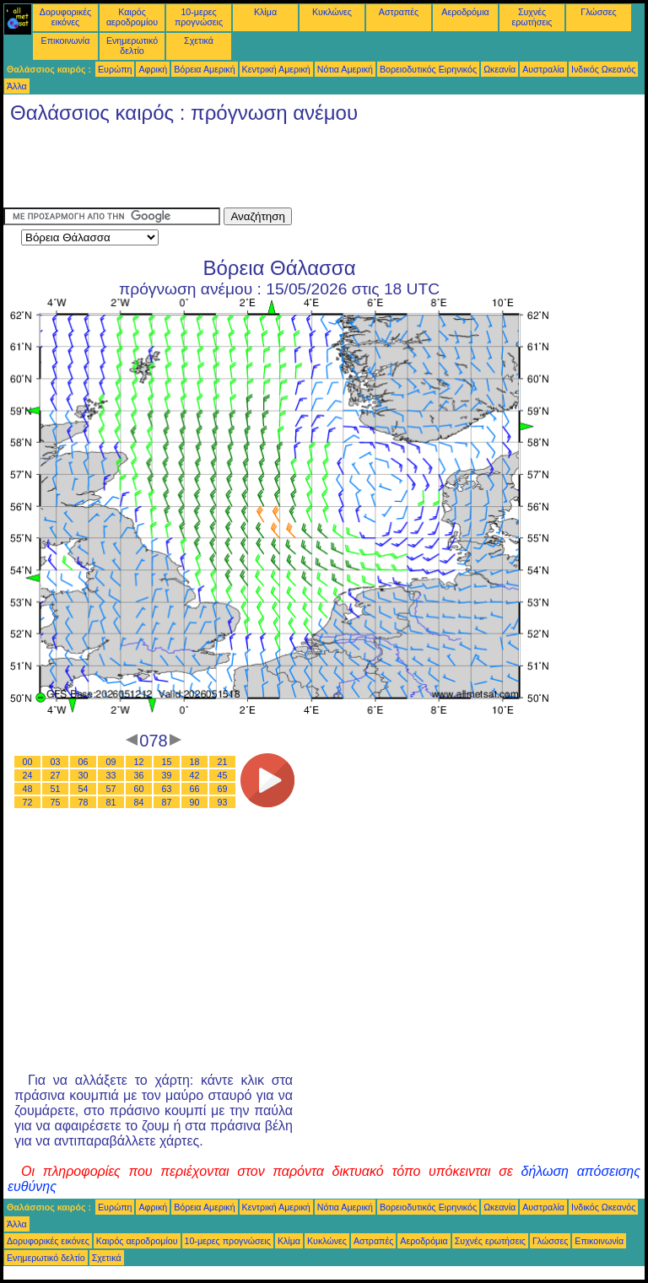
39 (167, 775)
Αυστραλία (543, 69)
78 (83, 802)
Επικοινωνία (65, 40)
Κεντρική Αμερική (276, 69)
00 (28, 762)
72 (28, 802)
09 (111, 762)
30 (83, 775)
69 (223, 789)
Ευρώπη (115, 69)
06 (83, 762)
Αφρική (152, 69)
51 (56, 789)
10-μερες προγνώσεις (199, 17)
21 (223, 762)
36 (139, 775)
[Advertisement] (310, 170)
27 (56, 775)
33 (111, 775)
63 (167, 789)
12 (139, 762)
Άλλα (17, 86)
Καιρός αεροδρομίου (132, 17)
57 (111, 789)
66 (195, 789)
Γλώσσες (598, 12)
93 (223, 802)
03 (56, 762)
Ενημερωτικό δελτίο (132, 45)
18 (195, 762)
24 (28, 775)
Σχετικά (198, 40)
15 (167, 762)
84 (139, 802)
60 (139, 789)
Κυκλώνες (332, 12)
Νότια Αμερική (345, 69)
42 (195, 775)
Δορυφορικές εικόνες (65, 17)
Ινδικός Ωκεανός (603, 69)
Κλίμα (265, 12)
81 (111, 802)
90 (195, 802)
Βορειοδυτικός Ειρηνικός (428, 69)
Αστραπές (398, 12)
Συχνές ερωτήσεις (532, 17)
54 (83, 789)
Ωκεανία (499, 69)
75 (56, 802)
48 (28, 789)
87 (167, 802)
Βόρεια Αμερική (204, 69)
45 (223, 775)
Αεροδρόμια (465, 12)
